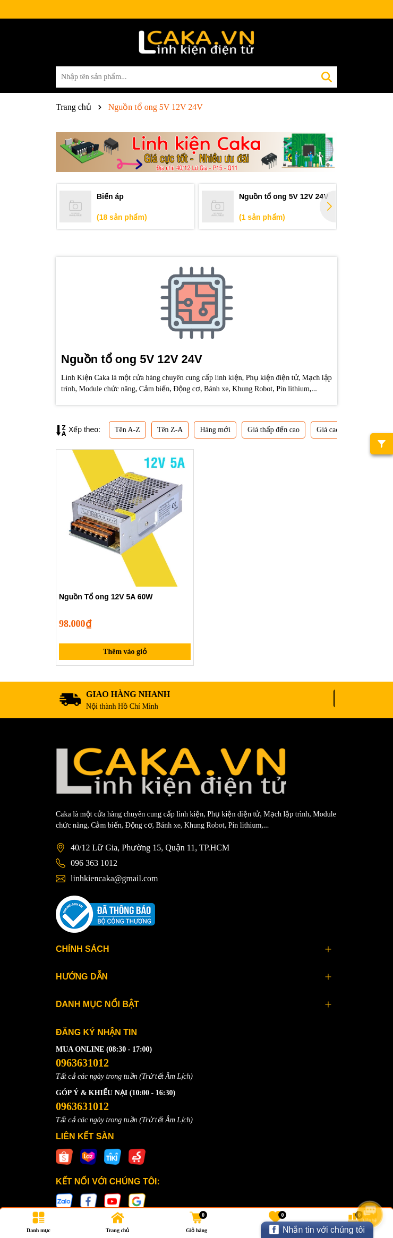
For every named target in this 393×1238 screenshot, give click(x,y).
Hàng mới (215, 430)
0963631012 (82, 1063)
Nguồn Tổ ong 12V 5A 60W (106, 596)
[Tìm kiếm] (327, 77)
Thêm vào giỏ (125, 652)
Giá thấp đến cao (273, 430)
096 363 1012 (94, 862)
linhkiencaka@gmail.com (114, 878)
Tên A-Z (127, 430)
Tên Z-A (170, 430)
